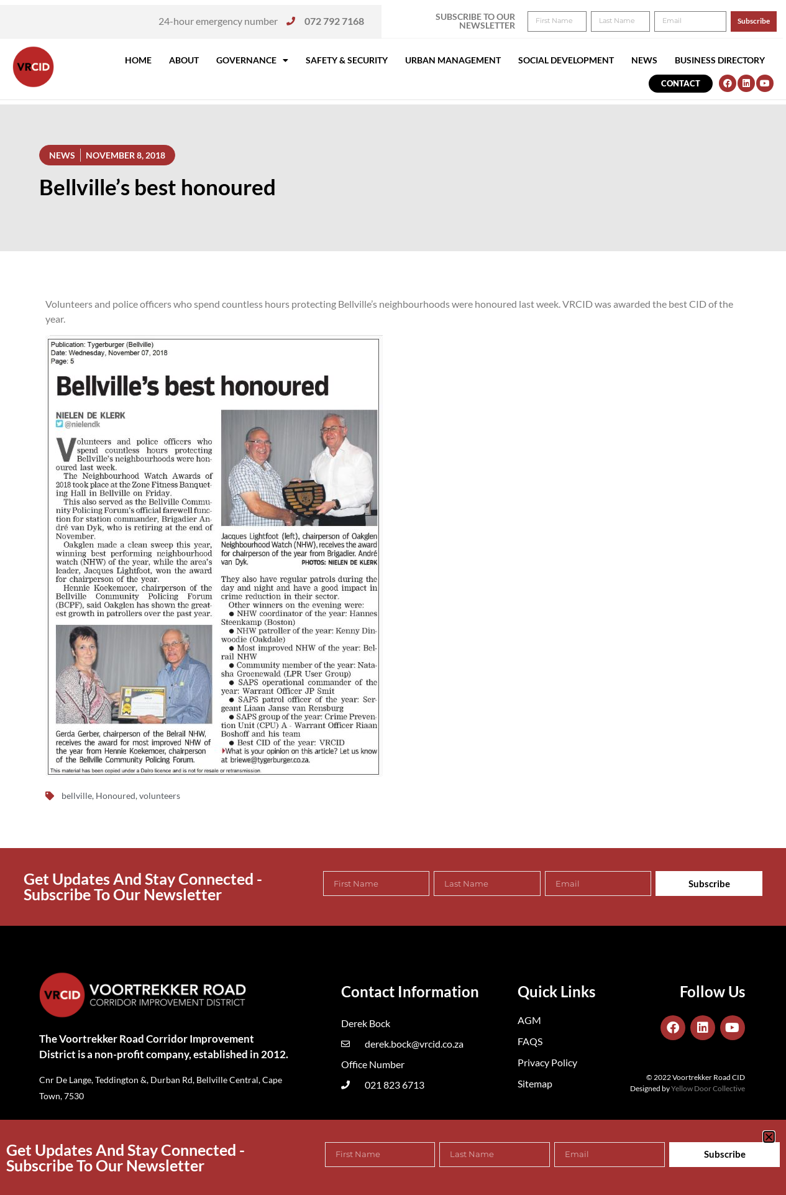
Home (138, 60)
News (644, 60)
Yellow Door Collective (708, 1088)
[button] (759, 17)
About (184, 60)
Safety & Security (347, 60)
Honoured (115, 795)
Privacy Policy (547, 1062)
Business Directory (720, 60)
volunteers (159, 795)
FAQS (530, 1041)
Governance (252, 60)
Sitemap (535, 1083)
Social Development (566, 60)
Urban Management (453, 60)
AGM (529, 1020)
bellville (77, 795)
